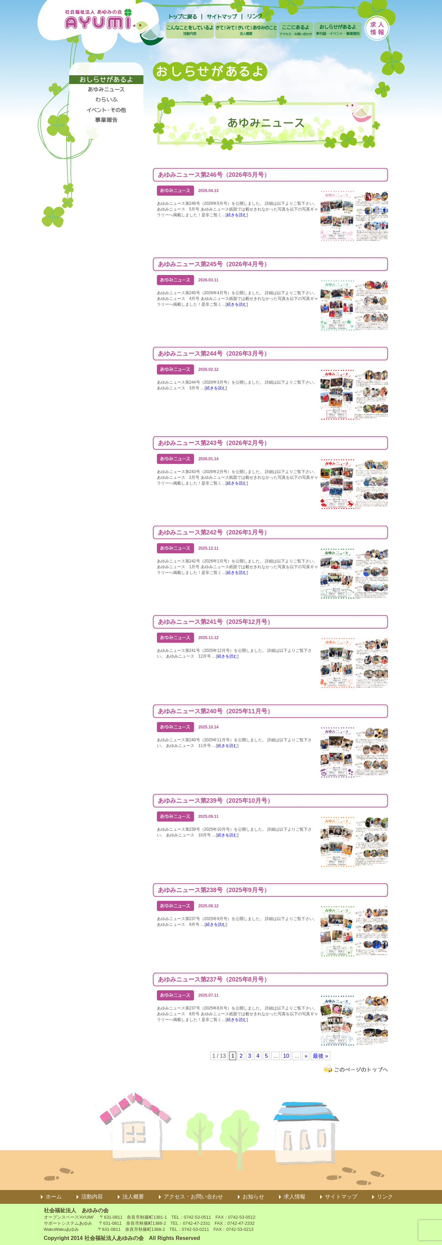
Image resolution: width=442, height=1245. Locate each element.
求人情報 (294, 1196)
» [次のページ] (305, 1056)
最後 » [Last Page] (320, 1056)
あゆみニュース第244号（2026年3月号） (214, 353)
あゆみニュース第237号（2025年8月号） (214, 979)
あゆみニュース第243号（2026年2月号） (214, 443)
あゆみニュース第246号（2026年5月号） (214, 174)
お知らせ (253, 1196)
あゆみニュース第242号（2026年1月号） (214, 532)
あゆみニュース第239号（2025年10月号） (215, 800)
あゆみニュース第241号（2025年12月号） (215, 621)
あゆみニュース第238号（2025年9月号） (214, 890)
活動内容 (92, 1196)
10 (286, 1056)
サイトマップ (341, 1196)
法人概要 (133, 1196)
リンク (385, 1196)
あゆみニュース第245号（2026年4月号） (214, 264)
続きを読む (237, 215)
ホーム (54, 1196)
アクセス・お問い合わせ (193, 1196)
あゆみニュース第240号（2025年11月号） (215, 711)
